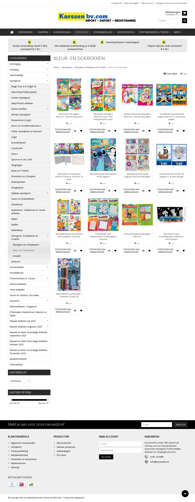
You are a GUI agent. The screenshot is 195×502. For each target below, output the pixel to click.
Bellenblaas (17, 229)
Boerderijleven (18, 141)
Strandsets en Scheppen (23, 175)
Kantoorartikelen (18, 283)
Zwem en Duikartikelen (22, 198)
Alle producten (64, 443)
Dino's (14, 153)
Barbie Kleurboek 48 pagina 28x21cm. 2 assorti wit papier (137, 114)
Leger (14, 136)
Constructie (17, 147)
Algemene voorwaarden (23, 443)
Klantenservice (18, 463)
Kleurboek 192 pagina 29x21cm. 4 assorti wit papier (69, 114)
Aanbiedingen (63, 451)
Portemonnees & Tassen (153, 31)
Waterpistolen (18, 181)
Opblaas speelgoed (21, 192)
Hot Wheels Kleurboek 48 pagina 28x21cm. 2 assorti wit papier (171, 116)
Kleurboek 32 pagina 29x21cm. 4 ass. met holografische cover (103, 116)
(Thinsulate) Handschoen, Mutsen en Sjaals (28, 313)
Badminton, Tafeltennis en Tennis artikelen (28, 211)
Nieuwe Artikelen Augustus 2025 (26, 325)
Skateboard (17, 203)
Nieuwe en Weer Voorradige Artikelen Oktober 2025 (28, 342)
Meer (177, 31)
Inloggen (160, 3)
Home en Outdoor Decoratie (24, 294)
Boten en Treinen (20, 169)
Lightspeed (79, 498)
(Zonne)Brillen (102, 31)
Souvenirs (14, 300)
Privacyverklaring (19, 451)
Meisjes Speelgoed (20, 113)
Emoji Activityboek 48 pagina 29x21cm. (137, 234)
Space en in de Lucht (21, 158)
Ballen (14, 218)
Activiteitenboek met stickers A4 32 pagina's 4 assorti (69, 234)
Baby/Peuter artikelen (22, 102)
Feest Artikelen (17, 288)
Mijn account (147, 3)
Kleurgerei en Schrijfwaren (26, 243)
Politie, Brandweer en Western (26, 130)
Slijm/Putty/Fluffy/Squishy (24, 91)
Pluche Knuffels (19, 108)
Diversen (15, 260)
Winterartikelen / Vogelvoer (23, 305)
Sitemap (15, 467)
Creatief (17, 255)
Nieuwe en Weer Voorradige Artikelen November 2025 (28, 351)
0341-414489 (157, 457)
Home (56, 66)
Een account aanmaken (176, 3)
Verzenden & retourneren (24, 459)
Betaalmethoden (19, 455)
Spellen (14, 223)
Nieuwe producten (66, 447)
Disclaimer (16, 447)
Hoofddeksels (125, 31)
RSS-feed (61, 455)
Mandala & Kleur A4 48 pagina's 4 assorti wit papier (137, 174)
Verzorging (25, 31)
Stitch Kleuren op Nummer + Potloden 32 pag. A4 (69, 294)
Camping (43, 31)
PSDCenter (57, 498)
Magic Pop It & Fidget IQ (23, 85)
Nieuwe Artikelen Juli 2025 (23, 320)
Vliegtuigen (16, 164)
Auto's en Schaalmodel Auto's (26, 124)
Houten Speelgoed (20, 96)
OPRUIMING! (16, 363)
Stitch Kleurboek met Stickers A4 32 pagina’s (103, 174)
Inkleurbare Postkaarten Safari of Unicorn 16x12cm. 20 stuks (69, 176)
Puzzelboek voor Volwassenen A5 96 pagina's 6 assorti (103, 236)
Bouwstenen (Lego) (21, 119)
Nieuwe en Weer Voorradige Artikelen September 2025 (28, 333)
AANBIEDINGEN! (18, 358)
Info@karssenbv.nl (159, 462)
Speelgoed (81, 31)
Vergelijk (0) (116, 3)
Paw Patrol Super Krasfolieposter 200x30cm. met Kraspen (171, 236)
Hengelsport (17, 186)
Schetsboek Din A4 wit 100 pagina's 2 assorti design (171, 174)
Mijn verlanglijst (131, 3)
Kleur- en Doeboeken (23, 249)
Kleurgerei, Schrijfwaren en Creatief (24, 237)
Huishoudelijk (61, 31)
